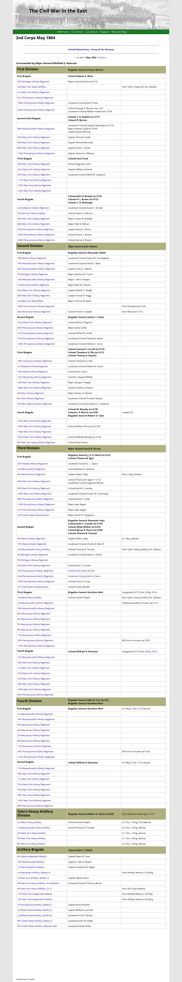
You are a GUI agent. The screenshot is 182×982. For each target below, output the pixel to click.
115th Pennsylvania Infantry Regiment (36, 645)
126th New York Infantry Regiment (34, 190)
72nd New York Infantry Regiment (33, 673)
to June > (102, 57)
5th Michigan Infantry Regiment (32, 560)
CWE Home (62, 31)
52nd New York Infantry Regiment (33, 169)
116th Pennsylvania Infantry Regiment (36, 153)
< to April (79, 57)
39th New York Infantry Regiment (33, 164)
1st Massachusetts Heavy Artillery (33, 549)
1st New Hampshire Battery (30, 867)
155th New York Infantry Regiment (34, 420)
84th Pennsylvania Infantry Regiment (35, 694)
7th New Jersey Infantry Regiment (33, 624)
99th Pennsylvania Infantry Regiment (35, 498)
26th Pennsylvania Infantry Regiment (35, 640)
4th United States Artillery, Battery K (34, 920)
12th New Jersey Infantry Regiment (34, 377)
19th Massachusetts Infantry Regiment (36, 263)
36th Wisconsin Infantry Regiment (33, 311)
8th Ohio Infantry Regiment (30, 398)
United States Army (78, 49)
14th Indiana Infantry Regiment (32, 371)
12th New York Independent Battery (34, 899)
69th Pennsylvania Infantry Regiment (35, 327)
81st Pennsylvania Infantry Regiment (35, 97)
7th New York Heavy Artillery (31, 213)
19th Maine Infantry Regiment (31, 258)
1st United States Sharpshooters (32, 586)
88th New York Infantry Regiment (33, 147)
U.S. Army (92, 31)
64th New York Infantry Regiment (33, 218)
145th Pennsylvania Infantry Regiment (36, 234)
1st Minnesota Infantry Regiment (33, 284)
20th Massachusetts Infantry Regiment (36, 268)
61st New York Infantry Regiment (33, 92)
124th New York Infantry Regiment (34, 493)
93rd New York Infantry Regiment (33, 565)
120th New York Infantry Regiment (34, 689)
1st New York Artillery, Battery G (33, 877)
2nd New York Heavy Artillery (31, 86)
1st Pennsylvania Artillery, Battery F (34, 904)
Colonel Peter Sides (77, 570)
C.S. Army (78, 31)
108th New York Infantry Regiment (34, 387)
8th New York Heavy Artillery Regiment (36, 442)
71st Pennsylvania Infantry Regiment (35, 333)
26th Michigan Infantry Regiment (33, 81)
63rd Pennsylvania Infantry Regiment (35, 576)
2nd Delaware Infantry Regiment (33, 207)
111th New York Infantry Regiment (34, 180)
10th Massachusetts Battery (30, 861)
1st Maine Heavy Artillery (29, 597)
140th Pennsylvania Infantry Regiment (36, 102)
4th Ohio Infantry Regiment (30, 393)
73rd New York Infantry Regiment (33, 678)
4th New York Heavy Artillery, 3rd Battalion (38, 883)
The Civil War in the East (58, 10)
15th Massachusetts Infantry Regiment (36, 279)
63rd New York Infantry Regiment (33, 137)
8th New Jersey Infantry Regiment (33, 629)
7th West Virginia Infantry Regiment (34, 403)
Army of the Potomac (102, 49)
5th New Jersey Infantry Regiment (33, 613)
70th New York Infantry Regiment (33, 662)
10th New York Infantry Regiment (33, 382)
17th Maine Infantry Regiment (31, 543)
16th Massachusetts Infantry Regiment (36, 608)
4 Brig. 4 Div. (151, 651)
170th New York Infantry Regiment (34, 431)
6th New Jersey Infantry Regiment (33, 619)
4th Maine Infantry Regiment (31, 474)
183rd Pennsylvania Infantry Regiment (36, 109)
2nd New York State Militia (30, 301)
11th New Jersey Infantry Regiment (34, 635)
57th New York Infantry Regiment (33, 174)
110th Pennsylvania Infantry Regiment (36, 504)
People (105, 31)
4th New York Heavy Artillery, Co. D (34, 888)
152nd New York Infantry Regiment (34, 322)
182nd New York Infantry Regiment (34, 437)
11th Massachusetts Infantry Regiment (36, 657)
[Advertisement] (91, 958)
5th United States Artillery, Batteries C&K (37, 926)
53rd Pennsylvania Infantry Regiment (35, 229)
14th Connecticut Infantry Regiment (34, 360)
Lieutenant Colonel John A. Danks (84, 576)
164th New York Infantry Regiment (34, 426)
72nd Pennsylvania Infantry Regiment (35, 338)
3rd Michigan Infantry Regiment (32, 554)
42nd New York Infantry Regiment (33, 290)
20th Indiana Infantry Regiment (32, 463)
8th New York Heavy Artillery (31, 843)
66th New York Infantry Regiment (33, 223)
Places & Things (119, 31)
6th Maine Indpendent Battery (31, 856)
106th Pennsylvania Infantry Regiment (36, 343)
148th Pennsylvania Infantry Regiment (36, 240)
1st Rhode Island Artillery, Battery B (34, 915)
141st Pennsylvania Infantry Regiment (35, 509)
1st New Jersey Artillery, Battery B (33, 872)
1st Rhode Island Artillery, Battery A (34, 910)
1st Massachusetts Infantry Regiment (35, 602)
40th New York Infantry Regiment (33, 481)
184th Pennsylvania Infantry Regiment (36, 306)
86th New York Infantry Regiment (33, 488)
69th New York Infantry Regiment (33, 142)
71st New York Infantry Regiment (33, 667)
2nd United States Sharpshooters (33, 515)
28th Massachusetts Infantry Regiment (36, 128)
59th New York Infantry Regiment (33, 295)
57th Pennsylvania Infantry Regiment (35, 570)
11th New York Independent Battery (34, 893)
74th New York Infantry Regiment (33, 683)
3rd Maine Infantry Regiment (31, 469)
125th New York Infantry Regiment (34, 185)
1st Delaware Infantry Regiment (32, 366)
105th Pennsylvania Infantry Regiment (36, 581)
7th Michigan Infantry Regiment (32, 274)
